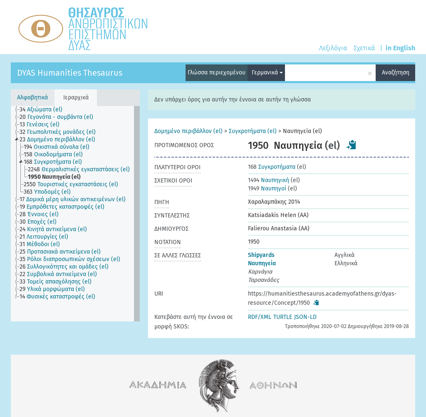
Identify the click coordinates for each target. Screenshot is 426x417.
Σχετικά (364, 48)
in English (400, 48)
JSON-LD (305, 317)
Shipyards (261, 255)
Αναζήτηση (395, 72)
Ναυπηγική (268, 180)
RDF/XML (259, 317)
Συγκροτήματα (271, 166)
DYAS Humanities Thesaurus (69, 73)
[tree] (75, 213)
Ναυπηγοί (267, 188)
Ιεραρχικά (76, 97)
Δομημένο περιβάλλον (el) (188, 131)
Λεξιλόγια (333, 48)
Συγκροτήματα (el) (253, 131)
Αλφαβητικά (32, 97)
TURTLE (282, 317)
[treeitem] (44, 110)
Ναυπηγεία (262, 263)
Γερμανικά (267, 72)
